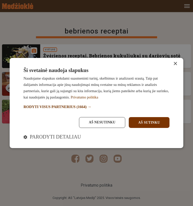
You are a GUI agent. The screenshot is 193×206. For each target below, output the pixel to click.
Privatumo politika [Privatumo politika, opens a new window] (85, 97)
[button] (96, 107)
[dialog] (96, 103)
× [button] (175, 63)
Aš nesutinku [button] (101, 122)
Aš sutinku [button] (148, 122)
